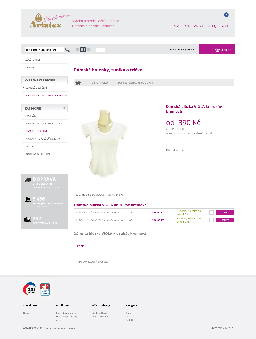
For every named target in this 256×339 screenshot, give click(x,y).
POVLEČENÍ (32, 115)
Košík (187, 26)
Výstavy (59, 320)
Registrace (188, 49)
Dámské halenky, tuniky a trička (46, 95)
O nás (177, 26)
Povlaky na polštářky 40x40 (43, 123)
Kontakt (225, 26)
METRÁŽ (30, 146)
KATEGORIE (33, 108)
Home (128, 312)
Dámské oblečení (36, 87)
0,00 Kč (226, 50)
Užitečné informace (100, 316)
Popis (80, 246)
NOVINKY (30, 67)
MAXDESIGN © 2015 (222, 328)
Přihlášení (175, 49)
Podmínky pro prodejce (67, 316)
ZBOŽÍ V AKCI (32, 59)
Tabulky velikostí (99, 312)
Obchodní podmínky (205, 26)
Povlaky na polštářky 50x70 (43, 138)
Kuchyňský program (38, 154)
